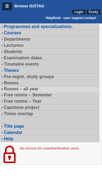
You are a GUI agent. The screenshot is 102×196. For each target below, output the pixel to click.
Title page (14, 126)
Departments (17, 39)
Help (8, 138)
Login (79, 12)
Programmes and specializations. (38, 26)
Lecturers (14, 45)
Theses (11, 70)
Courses (12, 32)
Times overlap (18, 113)
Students (13, 51)
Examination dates (23, 58)
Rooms (11, 83)
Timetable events (21, 64)
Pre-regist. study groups (29, 76)
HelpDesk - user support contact (71, 18)
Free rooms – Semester (28, 95)
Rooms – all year (21, 89)
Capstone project (21, 107)
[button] (7, 6)
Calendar (13, 132)
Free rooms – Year (22, 101)
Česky (93, 12)
